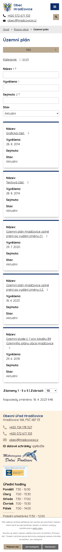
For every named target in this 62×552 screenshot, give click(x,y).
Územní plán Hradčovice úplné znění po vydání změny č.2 (27, 287)
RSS (41, 49)
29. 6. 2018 (13, 359)
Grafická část (18, 133)
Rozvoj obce (21, 29)
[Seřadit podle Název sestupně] (16, 69)
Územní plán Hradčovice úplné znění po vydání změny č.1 (27, 234)
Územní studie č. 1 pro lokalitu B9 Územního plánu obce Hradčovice (29, 343)
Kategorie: (10, 59)
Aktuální (11, 161)
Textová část (18, 182)
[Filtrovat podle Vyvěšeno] (31, 88)
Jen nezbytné (32, 547)
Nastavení (50, 547)
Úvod (6, 29)
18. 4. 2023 (13, 300)
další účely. (38, 528)
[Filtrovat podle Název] (31, 75)
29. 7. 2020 (13, 247)
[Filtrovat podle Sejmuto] (31, 100)
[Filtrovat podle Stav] (31, 113)
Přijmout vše (13, 547)
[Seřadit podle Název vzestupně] (16, 68)
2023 (25, 60)
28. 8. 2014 (13, 144)
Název (8, 69)
